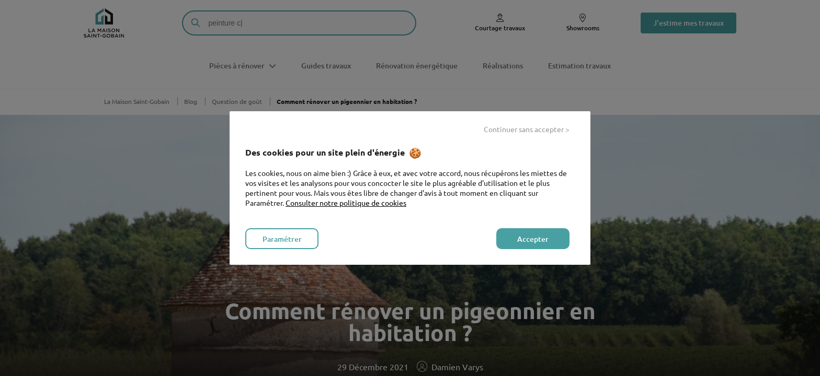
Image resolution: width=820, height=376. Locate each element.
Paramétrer (282, 239)
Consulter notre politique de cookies (346, 202)
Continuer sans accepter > (527, 129)
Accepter (533, 239)
